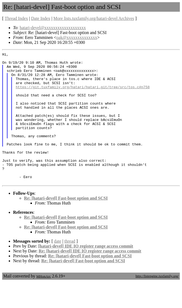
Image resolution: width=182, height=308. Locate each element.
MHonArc (43, 302)
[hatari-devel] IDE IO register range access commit (85, 272)
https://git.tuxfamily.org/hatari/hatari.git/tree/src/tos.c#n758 (83, 94)
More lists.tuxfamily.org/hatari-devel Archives (93, 18)
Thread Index (16, 18)
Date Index (40, 18)
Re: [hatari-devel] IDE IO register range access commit (90, 277)
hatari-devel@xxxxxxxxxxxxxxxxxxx (53, 27)
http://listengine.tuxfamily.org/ (157, 302)
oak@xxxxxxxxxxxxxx (76, 37)
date (57, 267)
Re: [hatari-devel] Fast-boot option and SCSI (66, 224)
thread (69, 267)
